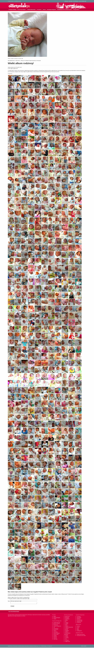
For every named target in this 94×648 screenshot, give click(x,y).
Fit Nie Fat (39, 9)
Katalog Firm (79, 631)
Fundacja (79, 616)
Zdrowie (55, 638)
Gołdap (66, 624)
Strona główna (12, 9)
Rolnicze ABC (56, 634)
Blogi (44, 9)
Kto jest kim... (56, 630)
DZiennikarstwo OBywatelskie (64, 9)
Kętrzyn (66, 626)
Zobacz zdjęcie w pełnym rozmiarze (15, 58)
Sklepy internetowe (81, 634)
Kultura (54, 631)
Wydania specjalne (51, 9)
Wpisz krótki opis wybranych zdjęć (14, 601)
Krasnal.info (55, 628)
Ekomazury (55, 625)
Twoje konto (76, 9)
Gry (54, 627)
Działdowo (67, 619)
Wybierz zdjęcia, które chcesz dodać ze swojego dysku (18, 597)
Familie (54, 619)
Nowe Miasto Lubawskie (67, 634)
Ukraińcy (55, 637)
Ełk (65, 621)
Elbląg (66, 620)
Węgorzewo (67, 641)
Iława (66, 625)
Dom (78, 628)
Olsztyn (66, 637)
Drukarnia (79, 622)
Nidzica (66, 632)
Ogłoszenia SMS (82, 1)
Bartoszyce (67, 616)
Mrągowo (67, 631)
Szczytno (67, 640)
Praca (78, 627)
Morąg (66, 629)
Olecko (66, 635)
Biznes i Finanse (56, 624)
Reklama (71, 1)
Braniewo (67, 618)
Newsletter (79, 618)
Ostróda (66, 638)
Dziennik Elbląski (56, 618)
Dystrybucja (75, 1)
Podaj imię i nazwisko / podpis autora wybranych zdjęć (18, 598)
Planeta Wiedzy (56, 633)
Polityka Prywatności (13, 612)
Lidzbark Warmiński (69, 627)
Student (55, 635)
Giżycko (66, 622)
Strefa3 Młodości (31, 9)
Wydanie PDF (79, 621)
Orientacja (55, 632)
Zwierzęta (55, 639)
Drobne (78, 626)
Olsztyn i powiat (22, 9)
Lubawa (66, 628)
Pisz (66, 639)
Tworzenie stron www (81, 635)
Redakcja (66, 1)
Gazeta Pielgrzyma (57, 626)
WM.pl (54, 616)
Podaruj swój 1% (56, 622)
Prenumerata (79, 620)
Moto (78, 630)
